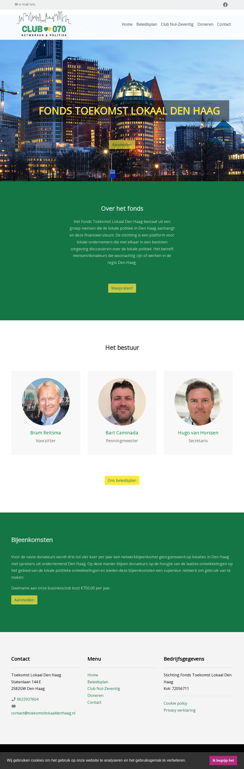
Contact (224, 24)
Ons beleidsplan (122, 480)
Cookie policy (175, 703)
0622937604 (27, 699)
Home (127, 24)
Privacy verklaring (180, 710)
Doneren (205, 24)
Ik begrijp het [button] (223, 760)
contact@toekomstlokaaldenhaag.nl (43, 713)
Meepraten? (122, 288)
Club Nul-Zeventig (177, 24)
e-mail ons (27, 4)
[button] (187, 761)
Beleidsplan (146, 24)
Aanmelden (122, 146)
